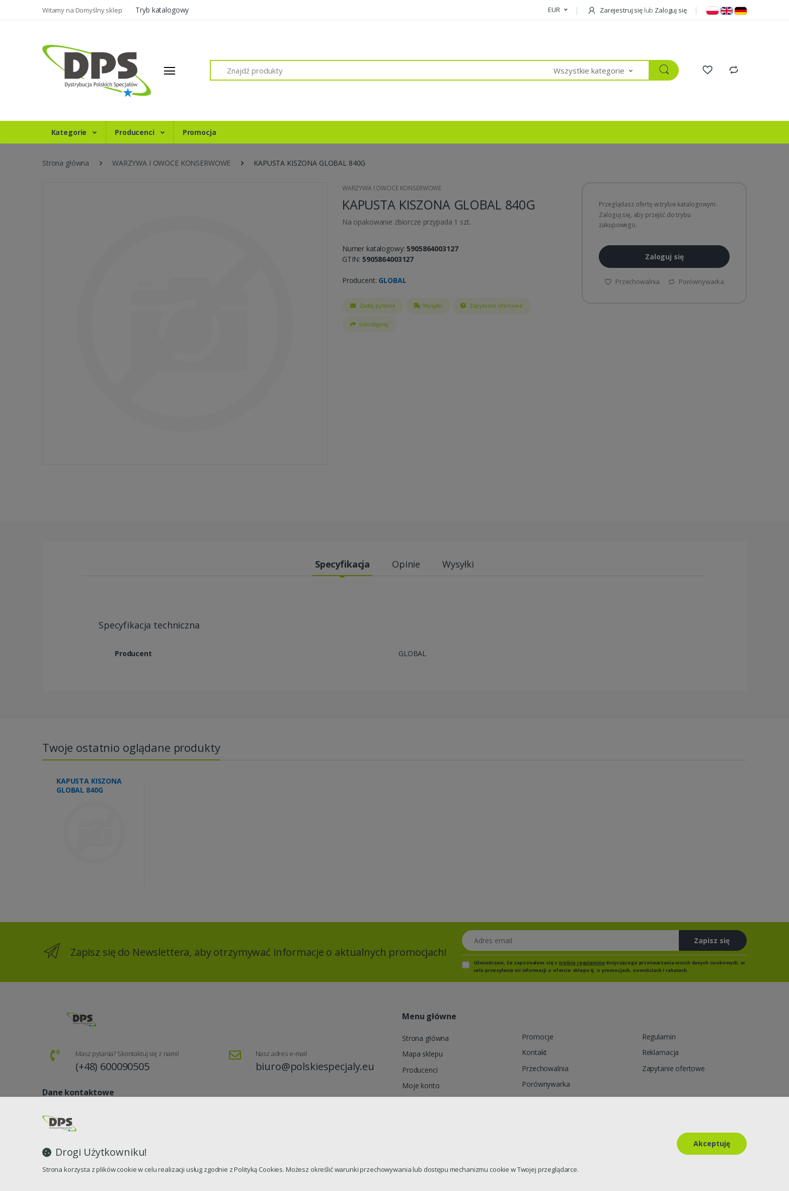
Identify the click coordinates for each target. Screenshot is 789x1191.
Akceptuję (711, 1143)
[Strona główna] (80, 70)
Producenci (135, 132)
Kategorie (70, 132)
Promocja (199, 132)
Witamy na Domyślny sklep (82, 10)
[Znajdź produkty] (382, 70)
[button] (557, 10)
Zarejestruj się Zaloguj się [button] (636, 10)
